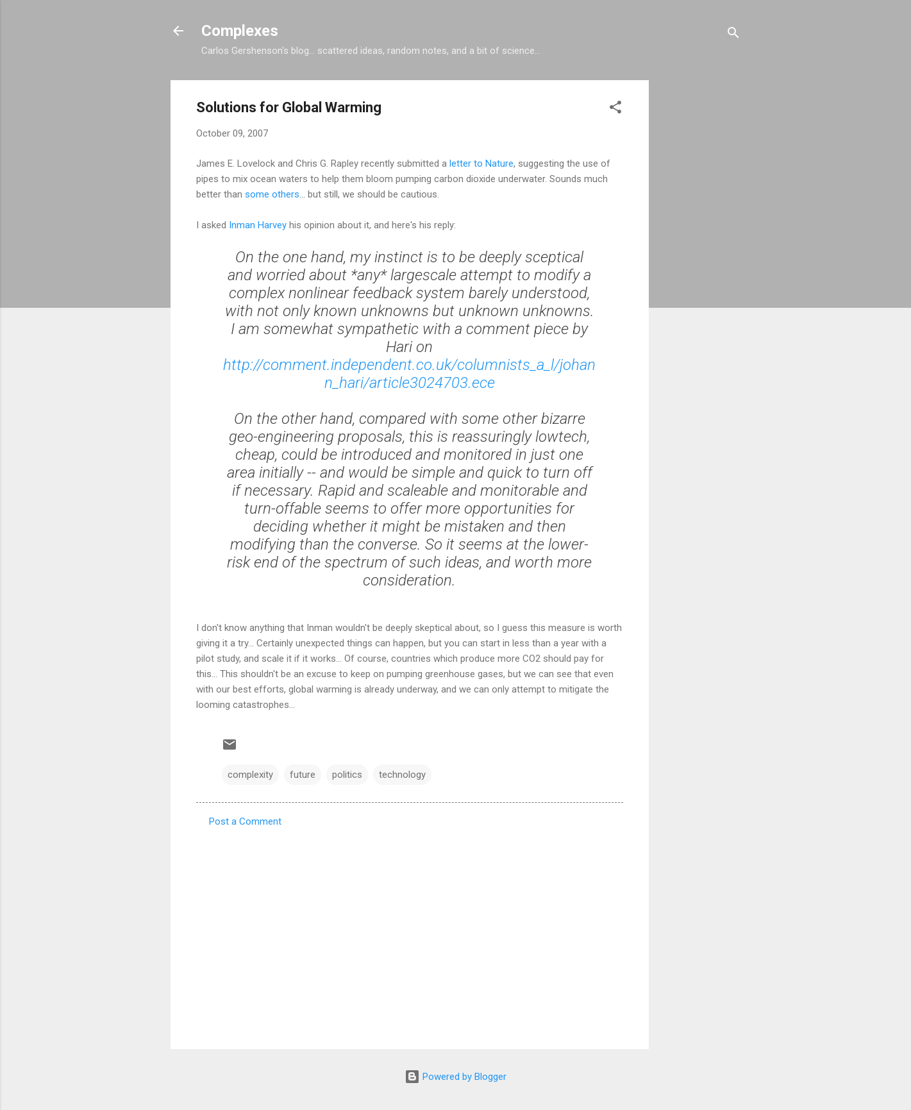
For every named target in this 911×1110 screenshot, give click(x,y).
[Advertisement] (700, 272)
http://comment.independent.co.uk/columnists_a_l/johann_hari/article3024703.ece (409, 374)
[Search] (733, 35)
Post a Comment (245, 821)
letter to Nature (481, 163)
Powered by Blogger (455, 1076)
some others (272, 194)
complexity (250, 774)
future (302, 774)
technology (402, 774)
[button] (615, 109)
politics (347, 774)
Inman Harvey (258, 225)
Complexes (239, 31)
